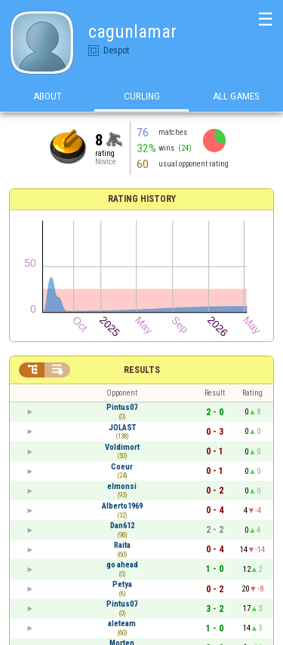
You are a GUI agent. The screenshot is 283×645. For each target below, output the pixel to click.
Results (142, 370)
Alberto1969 (122, 506)
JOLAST (122, 428)
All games (236, 96)
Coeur (122, 467)
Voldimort (122, 447)
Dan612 (122, 525)
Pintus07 (121, 407)
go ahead (122, 565)
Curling (142, 96)
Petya (122, 584)
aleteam (122, 623)
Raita (122, 545)
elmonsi (122, 486)
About (47, 96)
